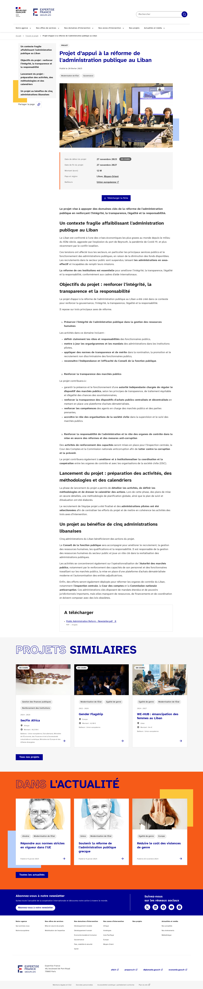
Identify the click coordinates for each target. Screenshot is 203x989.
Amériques (107, 930)
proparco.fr (130, 970)
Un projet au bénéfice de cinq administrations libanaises (37, 93)
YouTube (171, 907)
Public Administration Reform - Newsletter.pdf (89, 621)
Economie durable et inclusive (85, 935)
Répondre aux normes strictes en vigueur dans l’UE (42, 845)
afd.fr (113, 970)
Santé (76, 949)
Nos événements (168, 930)
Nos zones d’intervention (109, 28)
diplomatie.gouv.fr (151, 970)
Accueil (18, 36)
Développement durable (83, 926)
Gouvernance (88, 76)
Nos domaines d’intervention (77, 28)
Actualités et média (153, 28)
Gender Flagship (91, 714)
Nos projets (134, 28)
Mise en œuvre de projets (54, 926)
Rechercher (184, 14)
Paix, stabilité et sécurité (83, 944)
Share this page (39, 104)
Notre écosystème (22, 930)
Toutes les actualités (31, 875)
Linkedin (155, 907)
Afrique (106, 926)
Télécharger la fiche (117, 198)
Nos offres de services (46, 28)
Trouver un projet (31, 36)
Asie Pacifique (108, 935)
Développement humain (83, 930)
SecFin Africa (30, 720)
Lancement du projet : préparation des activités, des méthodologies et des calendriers (37, 79)
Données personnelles (84, 985)
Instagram (179, 907)
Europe (106, 940)
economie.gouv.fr (177, 970)
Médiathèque (166, 935)
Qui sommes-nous (22, 926)
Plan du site (143, 985)
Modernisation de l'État (70, 76)
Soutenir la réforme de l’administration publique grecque (97, 847)
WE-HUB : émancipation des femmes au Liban (157, 716)
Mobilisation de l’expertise (55, 930)
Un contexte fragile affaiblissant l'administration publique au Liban (36, 50)
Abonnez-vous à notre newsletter (35, 907)
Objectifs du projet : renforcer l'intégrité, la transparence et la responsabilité (37, 63)
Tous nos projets (29, 757)
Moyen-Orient (111, 176)
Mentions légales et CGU (62, 985)
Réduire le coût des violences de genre (159, 845)
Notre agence (22, 28)
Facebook (163, 907)
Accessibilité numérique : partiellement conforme (115, 985)
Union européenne (106, 182)
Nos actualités (167, 926)
